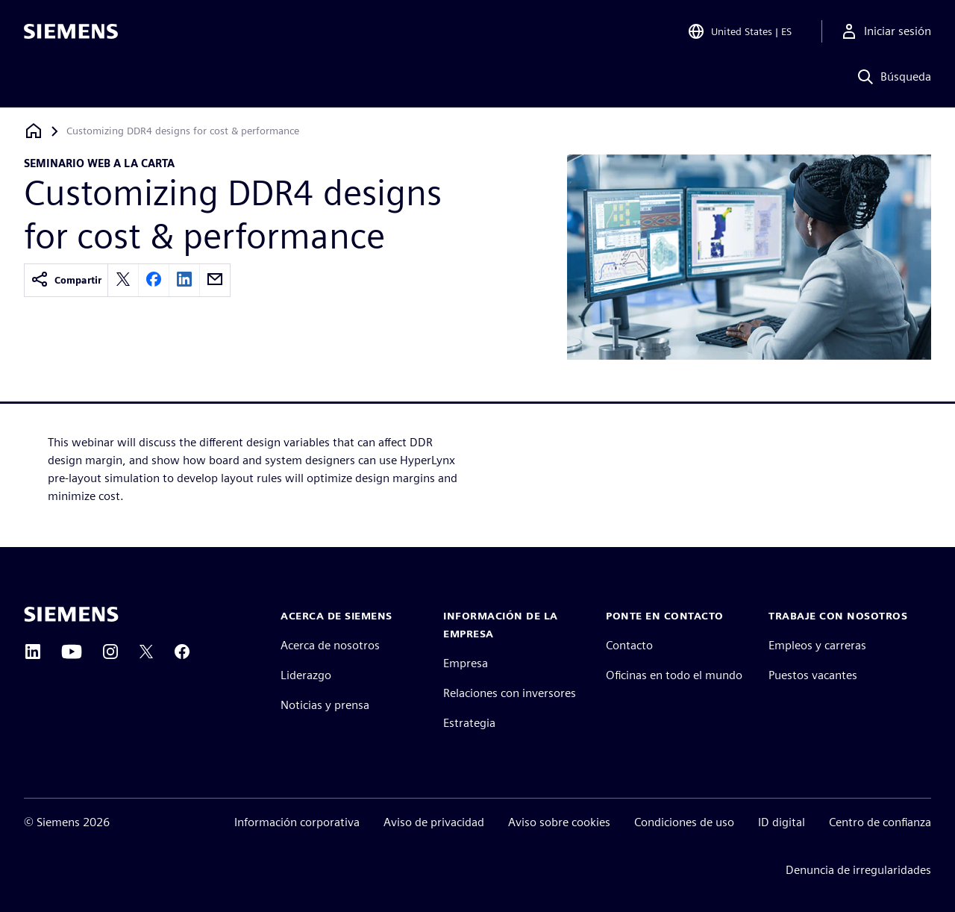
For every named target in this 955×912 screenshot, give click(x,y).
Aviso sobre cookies (559, 822)
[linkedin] (184, 280)
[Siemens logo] (71, 32)
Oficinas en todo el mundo (674, 675)
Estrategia (469, 723)
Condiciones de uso (684, 822)
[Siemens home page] (71, 614)
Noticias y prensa (325, 705)
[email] (215, 280)
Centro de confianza (880, 822)
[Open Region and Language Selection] (739, 33)
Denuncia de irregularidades (858, 870)
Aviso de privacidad (433, 822)
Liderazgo (306, 675)
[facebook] (154, 280)
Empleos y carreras (817, 645)
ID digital (781, 822)
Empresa (465, 663)
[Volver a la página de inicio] (34, 131)
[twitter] (123, 280)
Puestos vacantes (812, 675)
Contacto (629, 645)
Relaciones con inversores (509, 693)
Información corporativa (297, 822)
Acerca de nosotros (330, 645)
